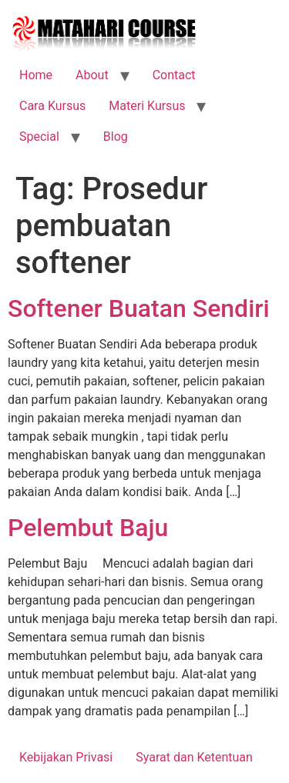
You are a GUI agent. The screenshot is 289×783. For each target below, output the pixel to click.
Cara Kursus (52, 105)
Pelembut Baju (88, 527)
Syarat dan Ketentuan (194, 757)
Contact (174, 75)
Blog (115, 136)
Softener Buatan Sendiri (139, 308)
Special (39, 136)
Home (35, 75)
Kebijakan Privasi (66, 757)
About (92, 75)
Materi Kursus (147, 105)
